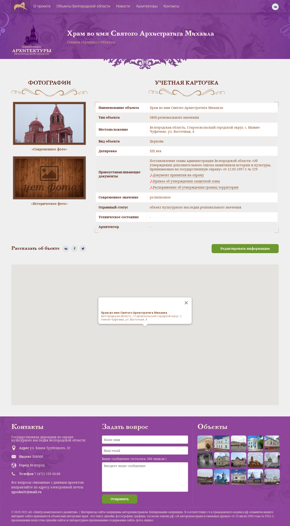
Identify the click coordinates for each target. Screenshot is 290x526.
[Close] (186, 302)
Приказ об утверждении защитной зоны (186, 181)
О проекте (42, 6)
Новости (123, 6)
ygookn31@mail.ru (26, 492)
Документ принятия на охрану (178, 175)
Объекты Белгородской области (83, 6)
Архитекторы (147, 6)
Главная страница (82, 42)
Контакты (171, 6)
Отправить (120, 499)
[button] (145, 330)
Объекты (108, 42)
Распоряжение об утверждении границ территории (196, 187)
